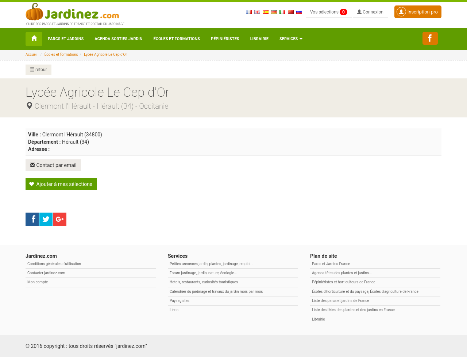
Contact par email (53, 165)
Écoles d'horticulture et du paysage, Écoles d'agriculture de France (365, 292)
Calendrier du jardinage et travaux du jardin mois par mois (216, 292)
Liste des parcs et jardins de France (340, 301)
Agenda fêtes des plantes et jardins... (342, 273)
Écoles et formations (177, 38)
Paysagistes (179, 301)
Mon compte (37, 282)
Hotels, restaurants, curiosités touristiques (204, 282)
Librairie (259, 38)
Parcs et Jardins (66, 38)
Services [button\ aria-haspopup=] (290, 38)
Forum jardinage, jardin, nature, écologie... (203, 273)
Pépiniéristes (225, 38)
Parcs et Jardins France (331, 264)
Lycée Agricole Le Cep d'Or (105, 55)
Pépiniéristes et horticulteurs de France (343, 282)
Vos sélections (328, 12)
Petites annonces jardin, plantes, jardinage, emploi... (211, 264)
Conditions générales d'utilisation (54, 264)
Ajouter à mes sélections (60, 184)
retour (38, 69)
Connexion (370, 12)
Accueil (32, 55)
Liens (174, 310)
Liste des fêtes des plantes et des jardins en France (353, 310)
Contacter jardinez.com (46, 273)
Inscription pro (417, 11)
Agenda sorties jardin (118, 38)
